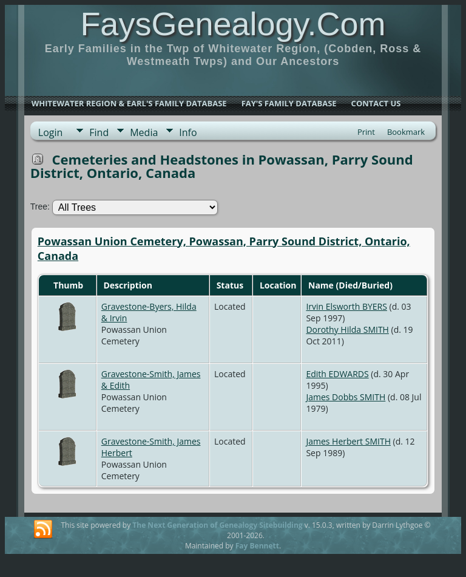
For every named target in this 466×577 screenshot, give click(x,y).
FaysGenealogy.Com (232, 23)
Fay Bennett (257, 546)
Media (144, 132)
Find (99, 132)
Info (188, 132)
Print (366, 131)
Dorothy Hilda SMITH (347, 329)
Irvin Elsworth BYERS (346, 306)
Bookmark (406, 131)
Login (50, 132)
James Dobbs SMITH (345, 397)
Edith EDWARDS (337, 374)
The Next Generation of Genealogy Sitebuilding (217, 525)
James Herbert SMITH (348, 441)
